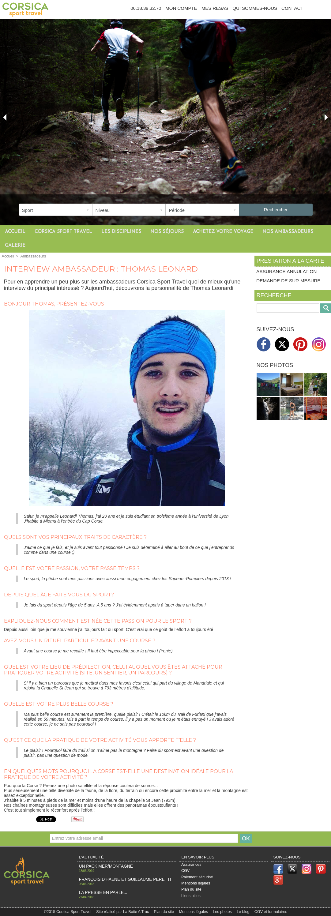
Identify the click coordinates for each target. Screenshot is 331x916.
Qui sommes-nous (254, 8)
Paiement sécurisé (197, 878)
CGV (186, 871)
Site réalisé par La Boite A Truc (123, 911)
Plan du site (191, 890)
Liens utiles (191, 897)
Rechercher (276, 209)
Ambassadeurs (32, 256)
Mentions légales (195, 884)
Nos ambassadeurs (287, 232)
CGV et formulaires (267, 911)
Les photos (220, 911)
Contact (292, 8)
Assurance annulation (288, 271)
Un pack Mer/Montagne (102, 866)
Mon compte (181, 8)
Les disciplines (121, 232)
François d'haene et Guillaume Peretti (119, 879)
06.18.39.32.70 (145, 8)
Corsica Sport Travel (63, 232)
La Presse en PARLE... (100, 892)
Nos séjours (167, 232)
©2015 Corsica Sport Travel (71, 911)
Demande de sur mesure (290, 281)
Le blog (241, 911)
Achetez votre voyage (223, 232)
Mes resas (214, 8)
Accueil (15, 232)
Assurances (191, 865)
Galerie (15, 245)
